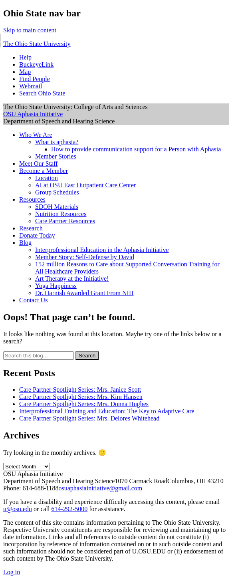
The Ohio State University (36, 43)
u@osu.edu (17, 509)
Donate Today (37, 235)
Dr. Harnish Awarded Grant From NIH (84, 293)
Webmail (30, 86)
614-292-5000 (69, 509)
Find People (34, 78)
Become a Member (43, 170)
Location (46, 177)
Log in (11, 572)
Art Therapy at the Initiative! (72, 278)
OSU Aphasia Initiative (33, 114)
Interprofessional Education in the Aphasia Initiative (102, 249)
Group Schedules (57, 192)
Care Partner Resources (65, 221)
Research (31, 228)
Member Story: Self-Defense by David (84, 257)
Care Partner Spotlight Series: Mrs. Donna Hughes (84, 404)
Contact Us (33, 300)
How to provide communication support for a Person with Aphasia (136, 149)
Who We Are (35, 134)
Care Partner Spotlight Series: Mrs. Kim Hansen (81, 396)
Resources (32, 199)
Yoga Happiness (56, 285)
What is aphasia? (56, 142)
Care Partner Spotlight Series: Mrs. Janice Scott (80, 389)
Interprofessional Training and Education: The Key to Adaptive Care (106, 411)
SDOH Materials (56, 206)
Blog (25, 242)
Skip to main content (29, 30)
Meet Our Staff (38, 163)
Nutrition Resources (60, 213)
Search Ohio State (42, 93)
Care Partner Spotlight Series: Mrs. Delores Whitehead (89, 418)
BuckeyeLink (36, 64)
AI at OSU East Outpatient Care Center (85, 185)
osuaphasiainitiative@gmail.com (101, 488)
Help (25, 57)
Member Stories (55, 156)
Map (25, 71)
